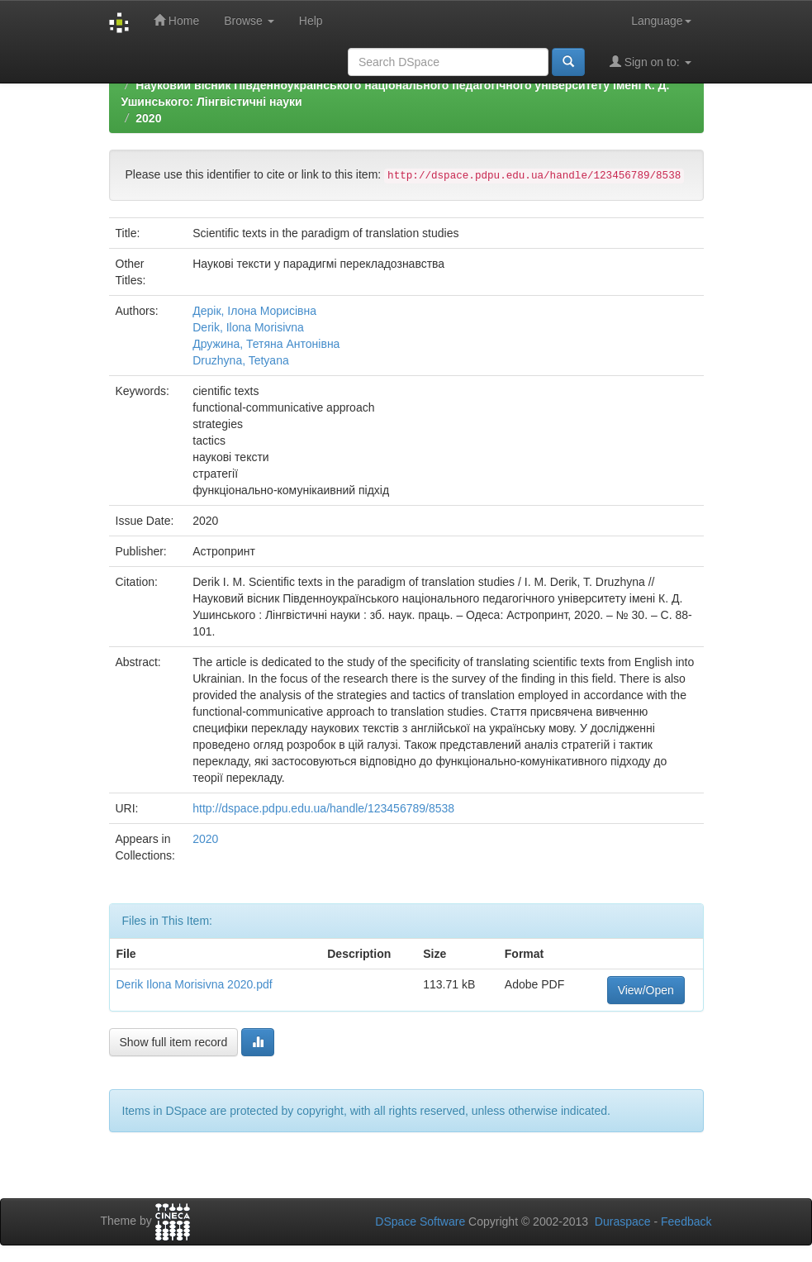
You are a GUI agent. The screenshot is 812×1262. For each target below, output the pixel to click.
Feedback (686, 1221)
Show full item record (174, 1042)
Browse (249, 20)
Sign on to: (650, 62)
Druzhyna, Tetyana (240, 360)
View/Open (646, 990)
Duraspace (623, 1221)
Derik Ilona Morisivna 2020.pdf (194, 984)
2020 (148, 118)
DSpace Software (420, 1221)
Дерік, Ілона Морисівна (254, 310)
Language (661, 20)
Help (311, 20)
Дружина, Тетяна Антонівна (266, 343)
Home (176, 20)
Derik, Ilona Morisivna (248, 327)
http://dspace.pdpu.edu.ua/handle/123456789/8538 (323, 808)
